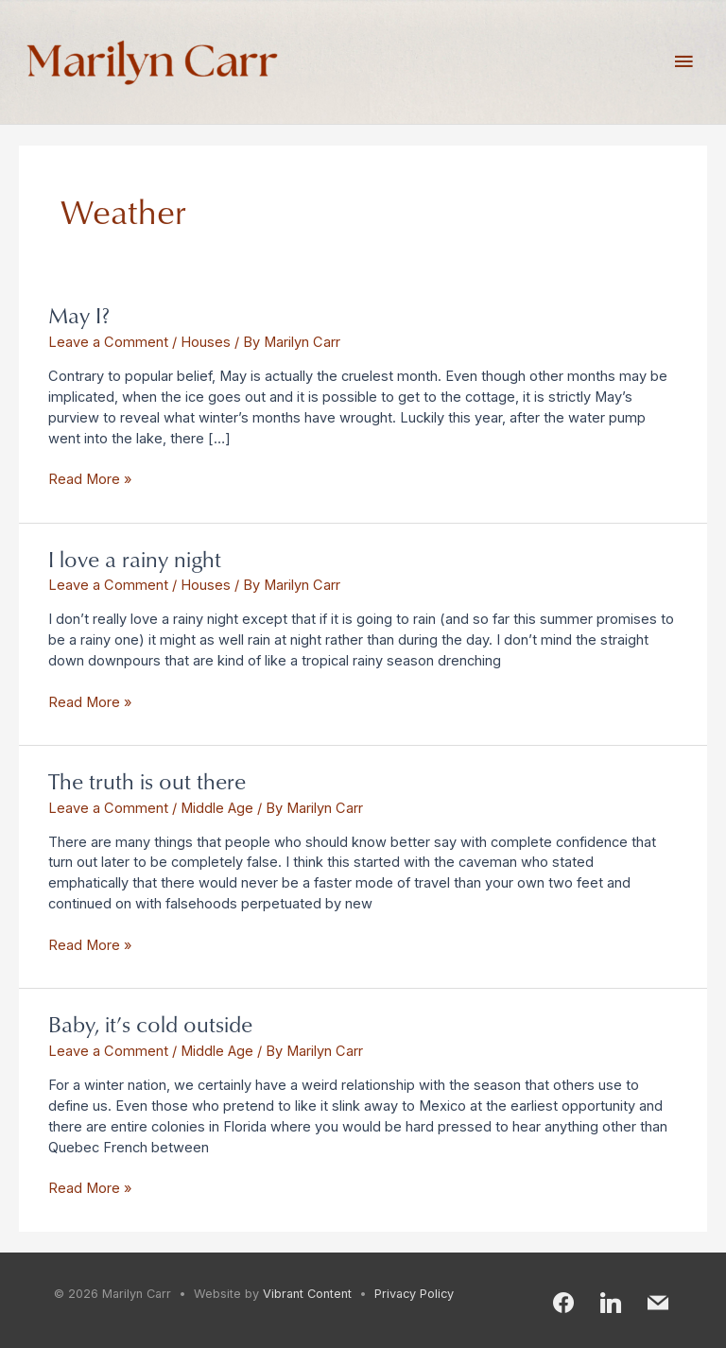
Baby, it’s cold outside (150, 1023)
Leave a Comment (108, 342)
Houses (206, 342)
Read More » (89, 479)
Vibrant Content (307, 1294)
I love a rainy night (134, 558)
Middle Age (217, 808)
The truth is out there (147, 780)
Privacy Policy (414, 1294)
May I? (79, 314)
